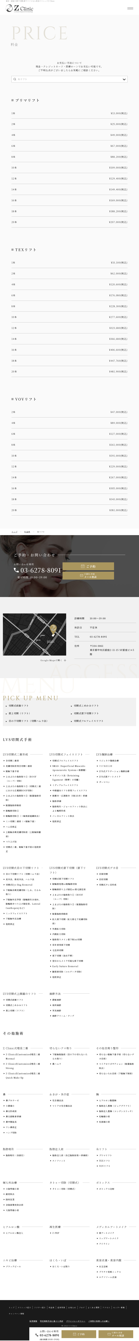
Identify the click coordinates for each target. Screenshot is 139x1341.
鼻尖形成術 (11, 1111)
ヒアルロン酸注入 (14, 1233)
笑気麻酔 (56, 1011)
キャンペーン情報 (16, 1314)
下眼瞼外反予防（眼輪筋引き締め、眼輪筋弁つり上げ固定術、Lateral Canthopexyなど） (23, 904)
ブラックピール (13, 1267)
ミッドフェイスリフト (17, 913)
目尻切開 (103, 879)
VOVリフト (105, 1166)
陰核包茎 (10, 1200)
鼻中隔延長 (11, 1122)
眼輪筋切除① (12, 811)
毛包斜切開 (57, 950)
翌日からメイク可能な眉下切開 (67, 961)
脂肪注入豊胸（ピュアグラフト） (115, 1106)
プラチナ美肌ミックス (110, 1272)
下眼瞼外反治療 (13, 919)
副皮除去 (10, 1194)
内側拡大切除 (59, 934)
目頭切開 (103, 874)
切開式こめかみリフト (86, 706)
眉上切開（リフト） (20, 713)
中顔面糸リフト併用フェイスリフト (69, 790)
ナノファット (58, 1161)
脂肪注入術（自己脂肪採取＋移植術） (71, 1155)
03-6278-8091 (49, 1335)
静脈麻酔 (56, 1000)
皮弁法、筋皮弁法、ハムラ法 (20, 879)
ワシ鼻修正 (11, 1127)
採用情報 (33, 1321)
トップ (14, 531)
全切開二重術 (12, 761)
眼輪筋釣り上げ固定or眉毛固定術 (69, 889)
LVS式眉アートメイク (110, 777)
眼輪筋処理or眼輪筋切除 (64, 884)
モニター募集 (119, 1308)
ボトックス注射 (106, 1189)
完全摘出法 (57, 1101)
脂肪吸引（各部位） (16, 1155)
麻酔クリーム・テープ (63, 1016)
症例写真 (61, 1308)
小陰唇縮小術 (12, 1189)
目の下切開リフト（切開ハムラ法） (29, 721)
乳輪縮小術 (104, 1117)
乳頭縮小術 (104, 1122)
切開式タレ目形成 (108, 885)
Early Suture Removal (65, 966)
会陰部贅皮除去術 (14, 1205)
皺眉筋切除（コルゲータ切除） (67, 972)
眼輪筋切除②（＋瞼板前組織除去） (23, 816)
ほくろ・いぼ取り (61, 1267)
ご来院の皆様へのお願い (99, 1321)
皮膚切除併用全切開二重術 (19, 766)
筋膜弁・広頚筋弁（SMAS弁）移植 (69, 796)
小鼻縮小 (10, 1106)
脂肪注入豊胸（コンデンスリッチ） (116, 1111)
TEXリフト (104, 1161)
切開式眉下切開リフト (86, 713)
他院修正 (56, 821)
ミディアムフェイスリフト (65, 785)
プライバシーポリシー (75, 1321)
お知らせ (72, 1308)
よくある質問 (93, 1308)
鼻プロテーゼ (12, 1101)
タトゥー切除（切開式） (64, 1189)
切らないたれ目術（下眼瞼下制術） (116, 1074)
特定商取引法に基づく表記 (51, 1321)
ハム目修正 (11, 827)
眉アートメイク (106, 1233)
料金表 (27, 531)
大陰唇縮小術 (12, 1210)
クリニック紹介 (24, 1308)
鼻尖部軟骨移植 (13, 1117)
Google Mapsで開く (51, 660)
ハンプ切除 (11, 1133)
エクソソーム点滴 (108, 1277)
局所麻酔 (56, 1005)
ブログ (82, 1308)
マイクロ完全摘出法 (62, 1106)
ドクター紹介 (40, 1308)
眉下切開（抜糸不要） (63, 956)
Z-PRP (55, 1233)
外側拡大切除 (59, 929)
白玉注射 (103, 1267)
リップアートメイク (109, 1238)
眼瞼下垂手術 (12, 771)
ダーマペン (104, 782)
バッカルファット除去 (63, 816)
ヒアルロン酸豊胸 (108, 1101)
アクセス (106, 1308)
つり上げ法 (11, 842)
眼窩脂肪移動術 (13, 805)
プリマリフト (105, 1155)
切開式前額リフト (19, 706)
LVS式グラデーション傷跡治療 (114, 771)
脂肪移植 (56, 801)
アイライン (104, 1244)
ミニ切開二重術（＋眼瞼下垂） (21, 821)
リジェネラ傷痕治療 (109, 761)
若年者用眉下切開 (61, 945)
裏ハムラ (56, 1064)
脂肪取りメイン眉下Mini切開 (67, 940)
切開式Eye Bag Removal (19, 885)
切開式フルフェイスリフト (89, 721)
